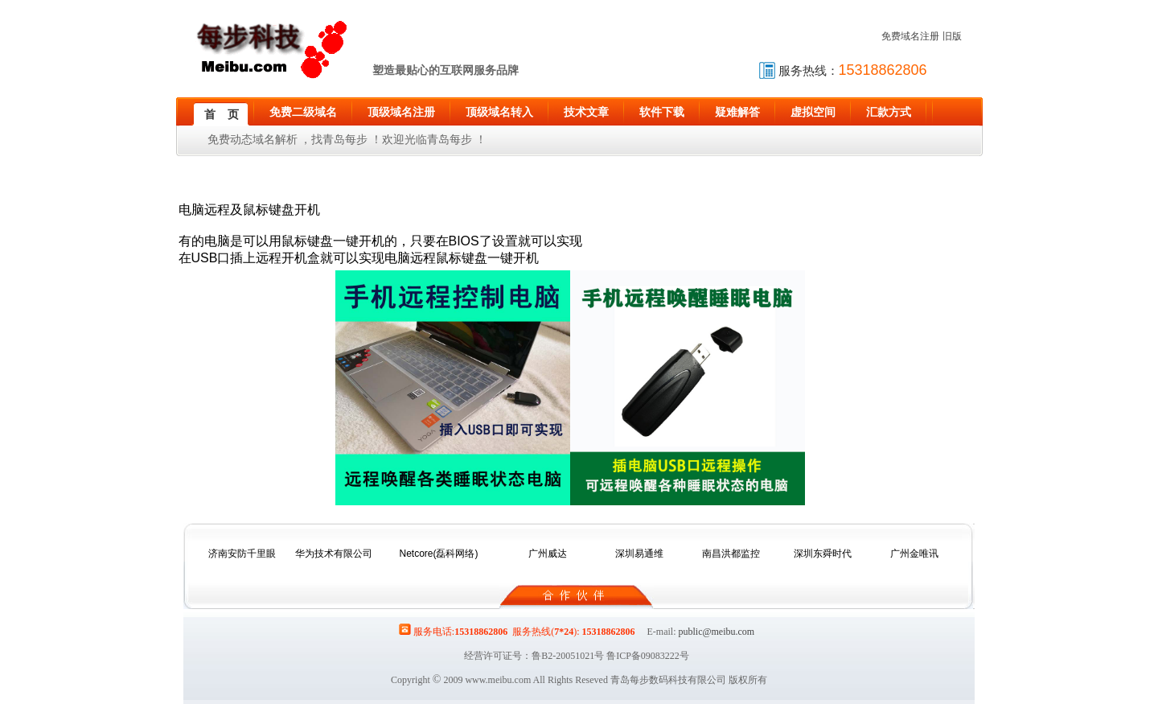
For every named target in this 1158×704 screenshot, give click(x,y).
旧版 (952, 36)
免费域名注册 (910, 36)
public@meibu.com (716, 631)
